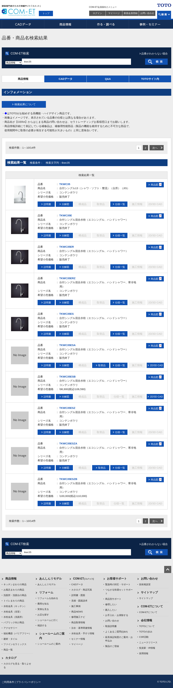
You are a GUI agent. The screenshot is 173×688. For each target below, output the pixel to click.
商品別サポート (113, 599)
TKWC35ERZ (67, 278)
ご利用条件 (8, 682)
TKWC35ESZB (68, 478)
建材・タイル (10, 639)
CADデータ (23, 24)
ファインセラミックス (15, 644)
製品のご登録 (112, 646)
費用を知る (43, 603)
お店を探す (43, 614)
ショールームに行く (47, 620)
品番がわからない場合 (154, 53)
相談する (42, 625)
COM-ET (83, 578)
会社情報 (146, 620)
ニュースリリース (148, 642)
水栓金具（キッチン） (15, 606)
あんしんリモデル (50, 578)
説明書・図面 (78, 595)
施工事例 (75, 606)
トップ (46, 13)
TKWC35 (64, 184)
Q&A (108, 78)
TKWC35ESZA (68, 443)
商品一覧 (8, 649)
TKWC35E (65, 215)
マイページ (114, 13)
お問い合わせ (147, 13)
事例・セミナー (150, 24)
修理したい (111, 604)
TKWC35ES (66, 313)
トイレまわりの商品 (14, 600)
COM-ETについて (152, 606)
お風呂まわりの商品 (14, 589)
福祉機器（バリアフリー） (17, 633)
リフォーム (46, 592)
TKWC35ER (66, 246)
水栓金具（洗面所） (14, 617)
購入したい (111, 610)
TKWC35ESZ (67, 407)
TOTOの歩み (145, 631)
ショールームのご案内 (48, 644)
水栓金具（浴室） (13, 611)
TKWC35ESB (67, 376)
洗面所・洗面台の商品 (15, 595)
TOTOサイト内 (150, 78)
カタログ (11, 657)
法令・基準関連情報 (81, 628)
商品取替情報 (78, 622)
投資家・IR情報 (147, 648)
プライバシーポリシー (28, 682)
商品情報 (65, 24)
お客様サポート (117, 578)
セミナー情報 (78, 639)
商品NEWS (77, 611)
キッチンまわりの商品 (15, 584)
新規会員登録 (131, 13)
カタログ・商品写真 (81, 589)
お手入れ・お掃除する (116, 615)
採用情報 (143, 653)
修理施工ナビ (78, 617)
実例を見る (43, 609)
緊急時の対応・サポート (117, 584)
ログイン (97, 13)
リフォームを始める (47, 598)
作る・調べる (107, 24)
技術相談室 (145, 584)
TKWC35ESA (67, 345)
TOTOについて (147, 626)
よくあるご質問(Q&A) (116, 631)
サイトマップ (149, 592)
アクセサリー (10, 628)
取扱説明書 (111, 626)
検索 (164, 15)
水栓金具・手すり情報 (82, 633)
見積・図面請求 (79, 600)
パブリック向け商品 (14, 622)
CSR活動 (143, 637)
